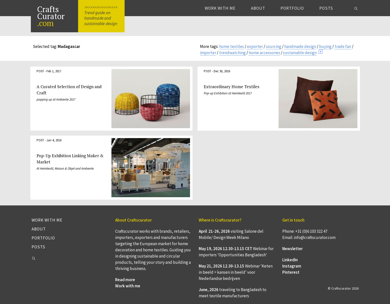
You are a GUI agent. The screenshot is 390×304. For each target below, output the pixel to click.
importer (208, 52)
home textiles (231, 46)
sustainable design (300, 52)
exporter (255, 46)
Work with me (220, 8)
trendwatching (232, 52)
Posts (326, 8)
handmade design (300, 46)
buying (325, 46)
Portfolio (292, 8)
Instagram (291, 266)
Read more (125, 279)
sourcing (273, 46)
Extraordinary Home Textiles (231, 86)
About (258, 8)
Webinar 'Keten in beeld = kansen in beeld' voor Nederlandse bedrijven (236, 272)
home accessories (264, 52)
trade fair (343, 46)
